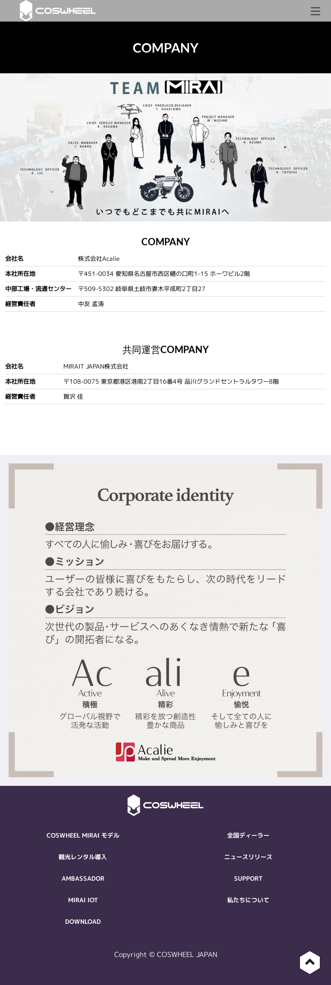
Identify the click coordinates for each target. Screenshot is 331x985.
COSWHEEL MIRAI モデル (83, 835)
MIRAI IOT (83, 900)
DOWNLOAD (83, 921)
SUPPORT (248, 878)
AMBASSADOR (83, 878)
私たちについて (248, 900)
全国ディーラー (248, 835)
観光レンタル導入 (83, 857)
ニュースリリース (248, 857)
